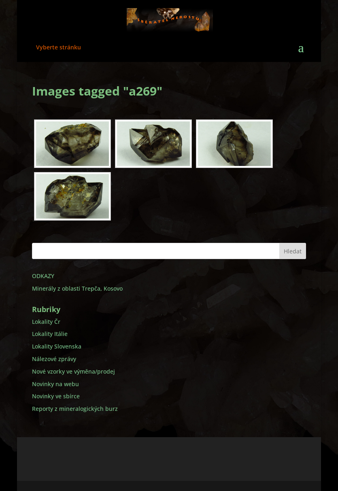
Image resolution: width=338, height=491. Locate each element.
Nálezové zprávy (54, 359)
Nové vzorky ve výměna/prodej (73, 371)
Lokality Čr (46, 321)
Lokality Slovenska (56, 346)
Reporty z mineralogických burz (75, 408)
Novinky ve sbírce (56, 396)
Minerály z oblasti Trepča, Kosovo (77, 288)
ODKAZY (43, 276)
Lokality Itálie (50, 334)
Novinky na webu (55, 384)
